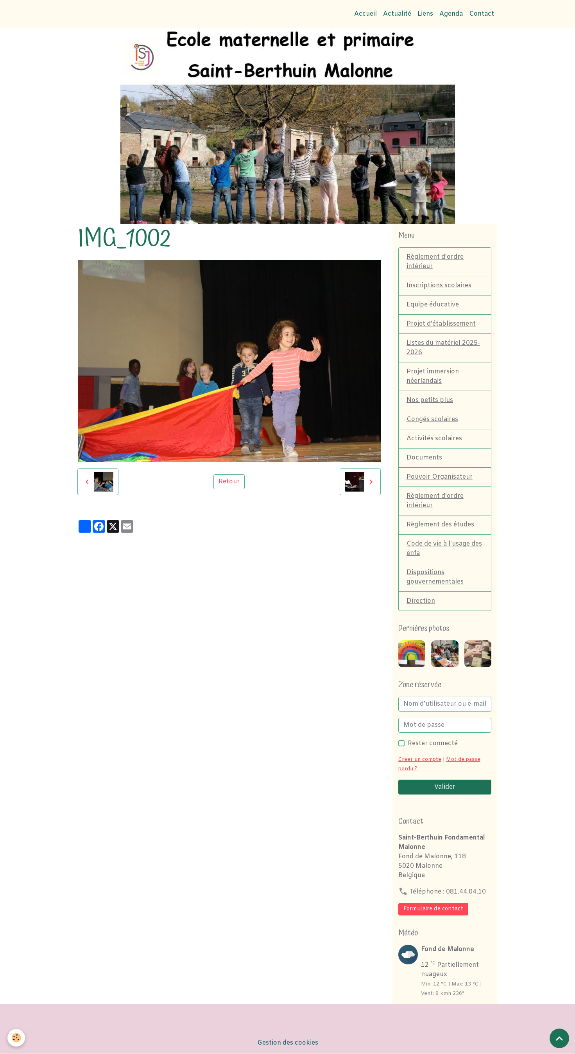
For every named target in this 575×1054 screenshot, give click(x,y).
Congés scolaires (432, 419)
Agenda (451, 14)
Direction (421, 601)
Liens (425, 14)
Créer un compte (419, 759)
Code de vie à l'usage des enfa (444, 548)
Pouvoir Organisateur (440, 477)
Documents (424, 458)
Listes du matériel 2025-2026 (443, 348)
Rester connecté (433, 743)
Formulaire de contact (433, 909)
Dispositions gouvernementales (435, 577)
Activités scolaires (434, 438)
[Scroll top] (559, 1038)
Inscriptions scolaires (439, 285)
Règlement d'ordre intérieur (435, 261)
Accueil (365, 14)
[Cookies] (16, 1038)
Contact (481, 14)
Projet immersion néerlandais (433, 376)
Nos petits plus (430, 400)
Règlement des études (440, 525)
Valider (444, 787)
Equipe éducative (433, 305)
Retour (229, 481)
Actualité (397, 14)
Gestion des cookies (287, 1043)
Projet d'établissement (441, 324)
